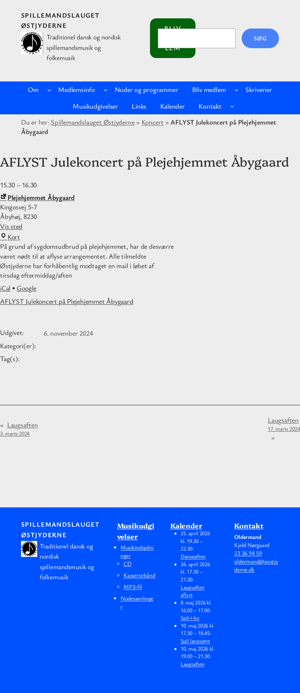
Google (26, 288)
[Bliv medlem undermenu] (237, 90)
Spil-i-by (190, 618)
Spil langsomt (195, 641)
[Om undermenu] (49, 90)
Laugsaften (19, 428)
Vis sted (11, 226)
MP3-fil (133, 587)
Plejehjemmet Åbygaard (37, 197)
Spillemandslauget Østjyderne (92, 122)
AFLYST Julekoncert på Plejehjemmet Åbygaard (66, 301)
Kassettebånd (139, 575)
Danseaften (193, 556)
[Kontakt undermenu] (232, 106)
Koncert (153, 122)
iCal (5, 288)
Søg (260, 38)
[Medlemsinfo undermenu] (106, 90)
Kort (10, 236)
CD (128, 563)
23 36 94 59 (248, 553)
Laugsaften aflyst (193, 591)
